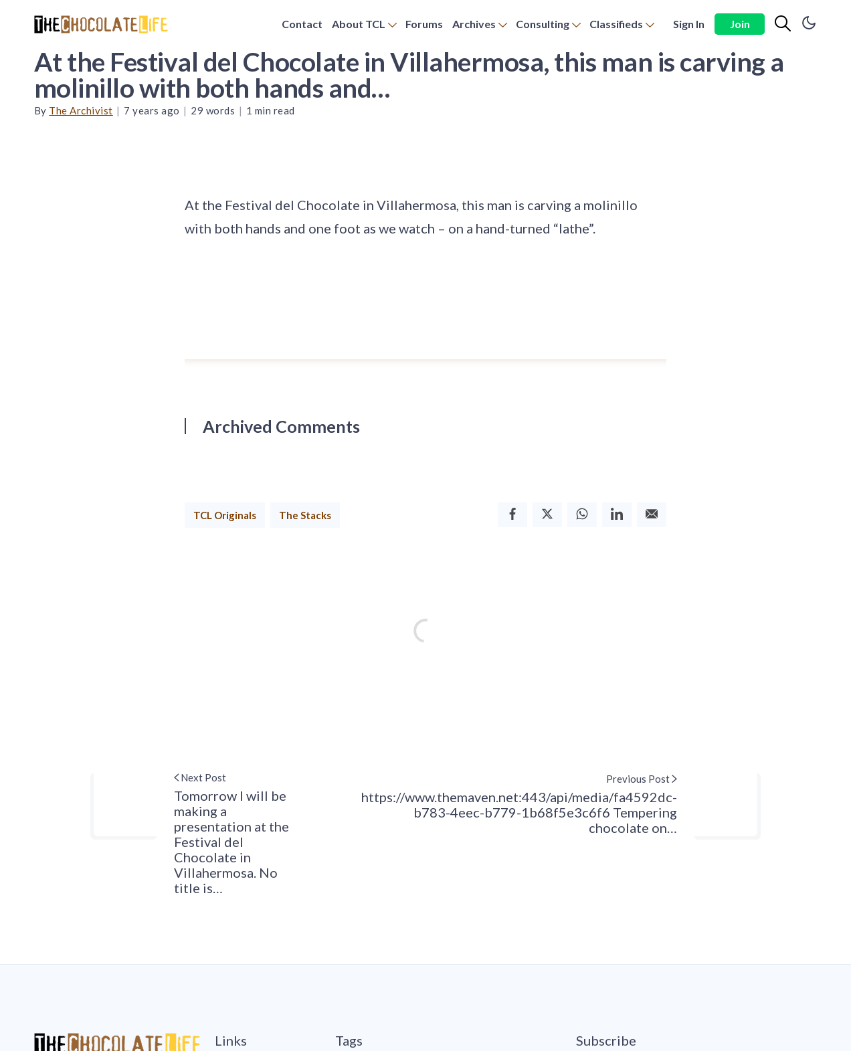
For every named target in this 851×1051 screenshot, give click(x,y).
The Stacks (305, 515)
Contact (302, 23)
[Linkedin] (617, 514)
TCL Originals (224, 515)
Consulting (542, 23)
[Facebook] (512, 514)
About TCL (358, 23)
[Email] (651, 514)
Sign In (688, 23)
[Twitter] (547, 514)
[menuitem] (302, 24)
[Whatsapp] (582, 514)
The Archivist (81, 110)
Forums (424, 23)
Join (740, 23)
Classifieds (616, 23)
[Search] (783, 24)
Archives (474, 23)
